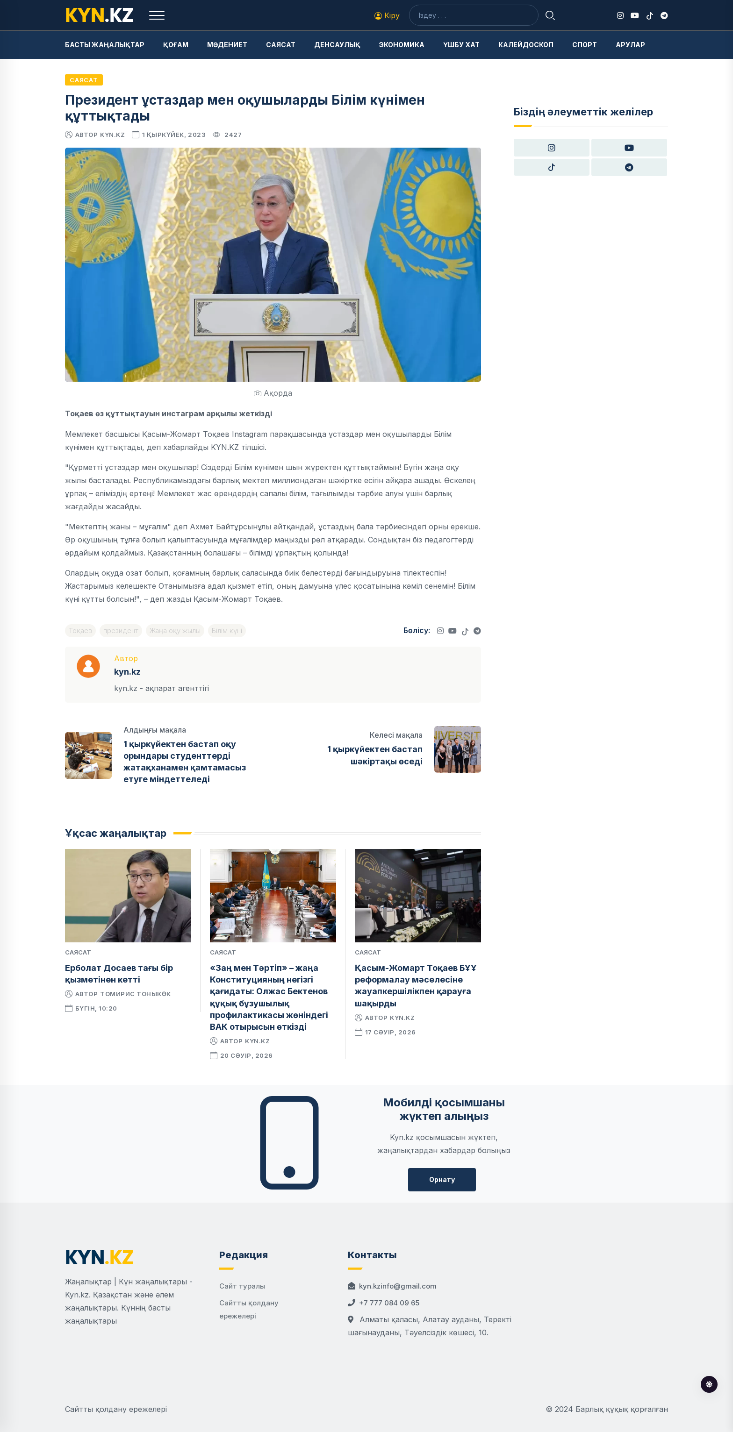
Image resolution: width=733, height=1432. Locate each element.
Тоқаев (80, 630)
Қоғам (175, 45)
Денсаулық (337, 45)
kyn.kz (112, 134)
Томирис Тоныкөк (135, 993)
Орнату (442, 1179)
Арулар (630, 45)
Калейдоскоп (525, 45)
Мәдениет (227, 45)
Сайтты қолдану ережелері (116, 1409)
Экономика (401, 45)
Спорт (584, 45)
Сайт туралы (242, 1286)
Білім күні (227, 630)
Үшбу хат (461, 45)
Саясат (280, 45)
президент (120, 630)
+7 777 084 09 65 (389, 1302)
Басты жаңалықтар (104, 45)
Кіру (387, 15)
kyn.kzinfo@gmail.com (398, 1286)
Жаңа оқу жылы (175, 630)
